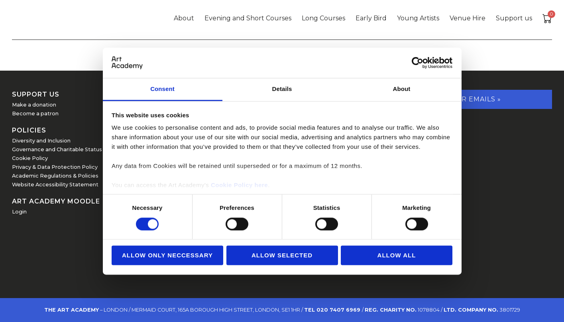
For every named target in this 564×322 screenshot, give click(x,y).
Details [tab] (282, 89)
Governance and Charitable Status (57, 149)
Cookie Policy (30, 158)
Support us (514, 18)
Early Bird (371, 18)
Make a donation (34, 105)
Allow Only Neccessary (167, 255)
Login (19, 212)
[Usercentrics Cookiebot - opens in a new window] (417, 63)
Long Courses (323, 18)
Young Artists (418, 18)
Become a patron (35, 114)
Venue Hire (467, 18)
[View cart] (547, 20)
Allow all (396, 255)
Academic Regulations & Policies (55, 176)
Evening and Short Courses (247, 18)
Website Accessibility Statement (55, 185)
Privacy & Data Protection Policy (55, 167)
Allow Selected (282, 255)
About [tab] (402, 89)
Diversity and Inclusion (41, 141)
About (184, 18)
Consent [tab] (162, 89)
